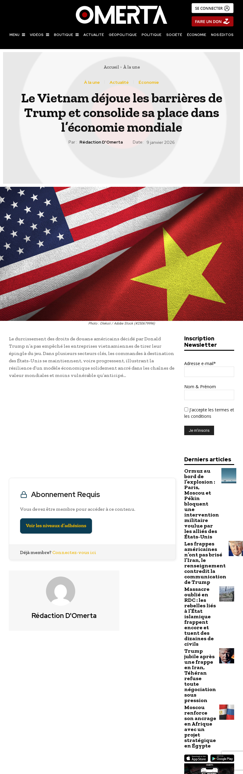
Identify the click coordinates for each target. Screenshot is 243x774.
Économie (149, 82)
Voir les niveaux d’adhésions (56, 526)
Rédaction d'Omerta (101, 142)
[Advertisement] (92, 429)
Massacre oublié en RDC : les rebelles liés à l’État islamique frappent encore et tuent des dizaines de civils (200, 564)
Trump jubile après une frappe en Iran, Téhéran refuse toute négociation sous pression (199, 598)
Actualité (119, 82)
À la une (131, 67)
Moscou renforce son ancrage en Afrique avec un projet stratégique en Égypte (200, 629)
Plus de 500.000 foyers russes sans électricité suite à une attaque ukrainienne (61, 733)
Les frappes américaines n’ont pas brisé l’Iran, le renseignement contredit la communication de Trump (200, 527)
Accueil (111, 67)
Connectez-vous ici (74, 552)
